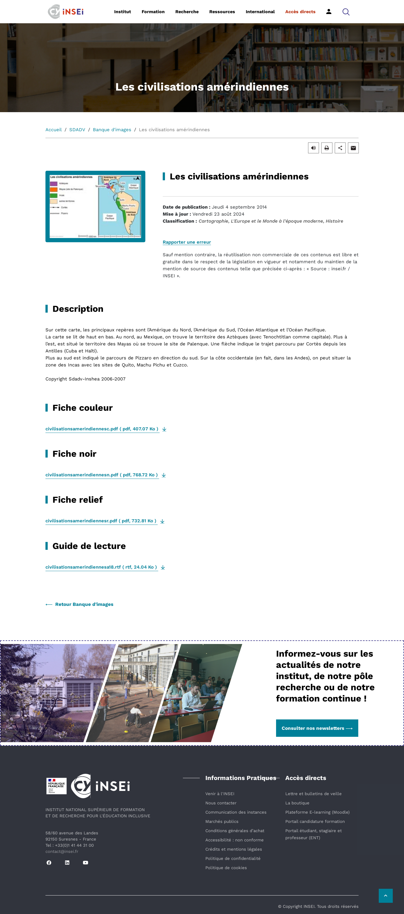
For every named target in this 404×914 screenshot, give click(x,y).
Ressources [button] (222, 11)
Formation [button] (153, 11)
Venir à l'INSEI (219, 793)
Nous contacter (221, 802)
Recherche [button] (187, 11)
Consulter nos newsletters (317, 728)
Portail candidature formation (315, 821)
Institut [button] (122, 11)
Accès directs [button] (300, 11)
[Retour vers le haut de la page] (386, 896)
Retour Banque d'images (79, 604)
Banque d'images (112, 129)
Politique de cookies (226, 867)
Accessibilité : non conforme (234, 840)
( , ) (102, 428)
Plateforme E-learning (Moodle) (317, 812)
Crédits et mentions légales (233, 849)
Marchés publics (221, 821)
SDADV (77, 129)
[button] (346, 11)
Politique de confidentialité (233, 858)
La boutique (297, 802)
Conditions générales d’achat (234, 830)
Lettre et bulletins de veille (313, 793)
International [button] (260, 11)
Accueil (53, 129)
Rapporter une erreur (187, 242)
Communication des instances (236, 812)
